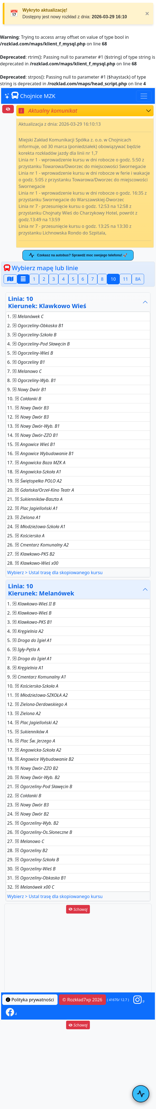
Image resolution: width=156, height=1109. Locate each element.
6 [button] (83, 279)
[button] (139, 1000)
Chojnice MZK (29, 96)
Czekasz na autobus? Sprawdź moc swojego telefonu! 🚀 (78, 255)
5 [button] (73, 279)
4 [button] (63, 279)
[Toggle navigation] (144, 96)
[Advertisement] (78, 953)
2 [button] (44, 279)
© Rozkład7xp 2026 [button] (82, 1000)
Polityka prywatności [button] (30, 1000)
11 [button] (125, 279)
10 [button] (113, 279)
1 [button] (34, 279)
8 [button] (102, 279)
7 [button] (92, 279)
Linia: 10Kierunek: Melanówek (41, 589)
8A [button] (138, 279)
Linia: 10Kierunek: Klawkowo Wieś (47, 302)
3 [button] (53, 279)
